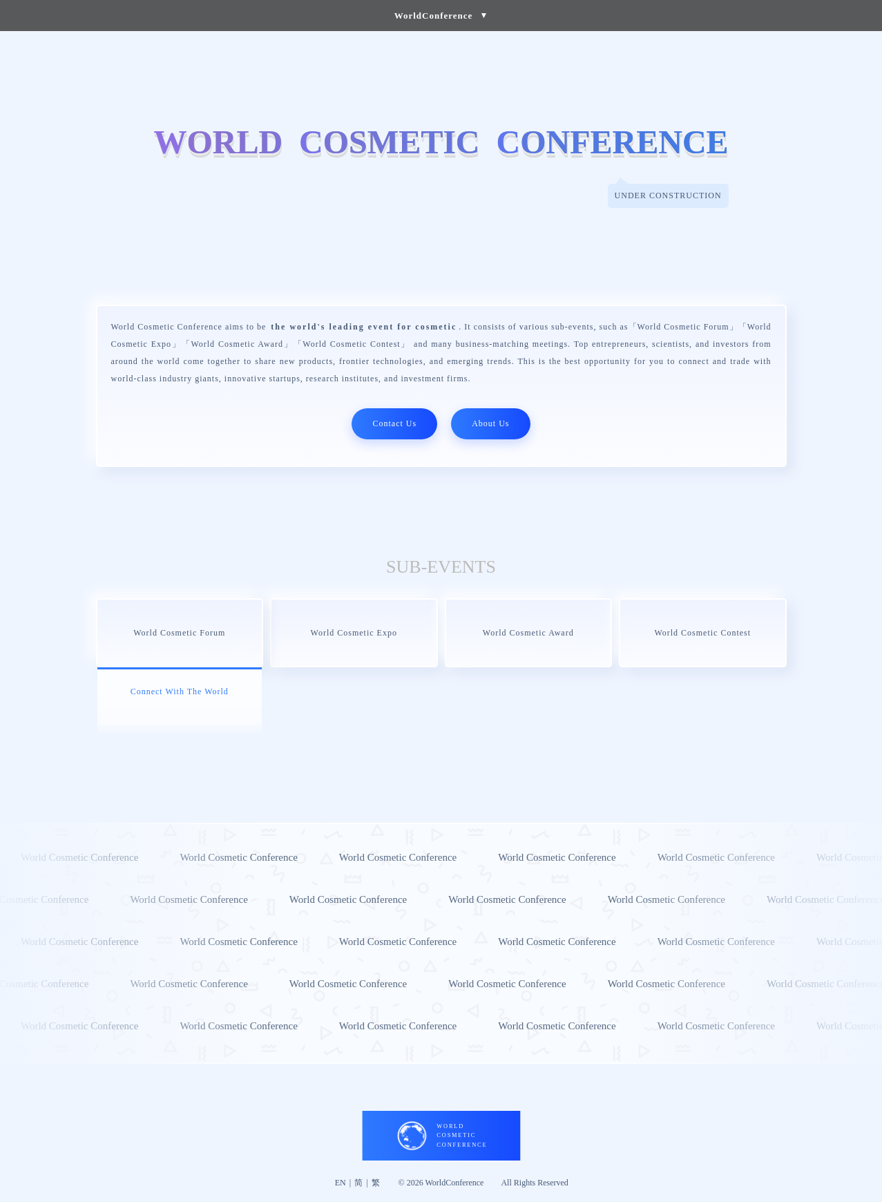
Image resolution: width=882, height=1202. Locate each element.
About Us (490, 423)
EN (340, 1182)
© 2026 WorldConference (441, 1182)
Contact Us (394, 423)
